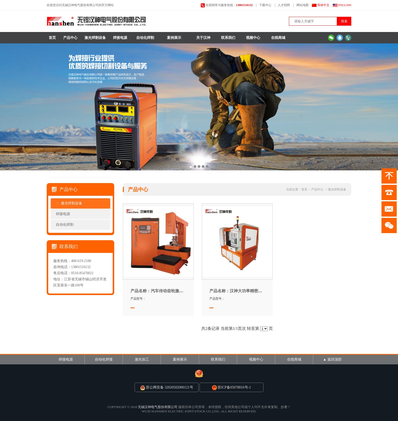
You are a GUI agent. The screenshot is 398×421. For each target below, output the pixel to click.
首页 (52, 38)
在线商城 (278, 38)
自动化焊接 (104, 359)
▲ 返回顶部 (332, 359)
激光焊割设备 (95, 38)
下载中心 (265, 5)
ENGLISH (344, 5)
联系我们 (228, 38)
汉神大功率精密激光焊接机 (243, 291)
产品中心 (70, 38)
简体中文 (323, 5)
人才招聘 (284, 5)
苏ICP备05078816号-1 (231, 387)
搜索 (344, 21)
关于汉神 (203, 38)
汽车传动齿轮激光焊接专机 (165, 291)
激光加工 (142, 359)
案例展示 (174, 38)
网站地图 (302, 5)
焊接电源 (120, 38)
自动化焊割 (145, 38)
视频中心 (253, 38)
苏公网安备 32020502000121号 (166, 387)
